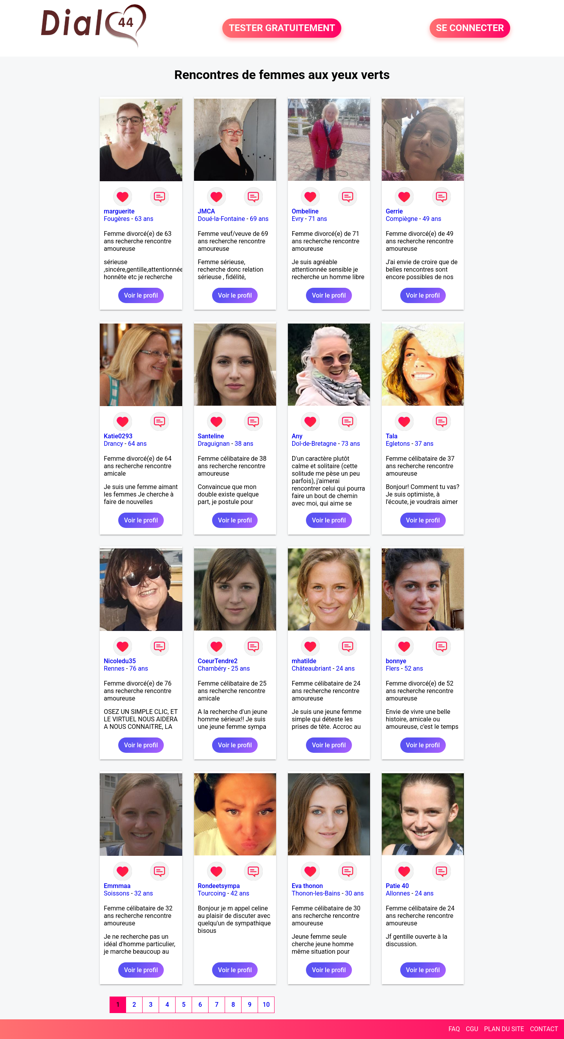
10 (266, 1004)
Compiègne (402, 219)
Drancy (113, 443)
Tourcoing (212, 893)
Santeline (211, 436)
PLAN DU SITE (504, 1029)
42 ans (240, 893)
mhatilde (304, 661)
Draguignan (214, 443)
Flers (392, 668)
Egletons (398, 443)
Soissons (116, 893)
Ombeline (305, 211)
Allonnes (398, 893)
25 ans (240, 668)
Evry (298, 219)
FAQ (454, 1029)
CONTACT (544, 1029)
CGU (472, 1029)
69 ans (259, 219)
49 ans (432, 219)
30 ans (354, 893)
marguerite (119, 211)
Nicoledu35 (120, 661)
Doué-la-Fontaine (221, 219)
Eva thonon (307, 886)
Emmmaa (117, 886)
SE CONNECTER (470, 28)
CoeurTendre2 (218, 661)
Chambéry (212, 668)
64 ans (137, 443)
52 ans (413, 668)
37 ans (424, 443)
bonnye (396, 661)
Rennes (114, 668)
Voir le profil (141, 295)
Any (297, 436)
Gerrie (394, 211)
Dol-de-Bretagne (314, 443)
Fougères (117, 219)
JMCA (206, 211)
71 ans (317, 219)
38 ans (243, 443)
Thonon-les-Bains (316, 893)
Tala (391, 436)
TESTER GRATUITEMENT (282, 28)
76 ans (138, 668)
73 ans (350, 443)
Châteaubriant (311, 668)
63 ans (144, 219)
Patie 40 (397, 886)
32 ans (143, 893)
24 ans (345, 668)
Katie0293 (118, 436)
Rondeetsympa (219, 886)
